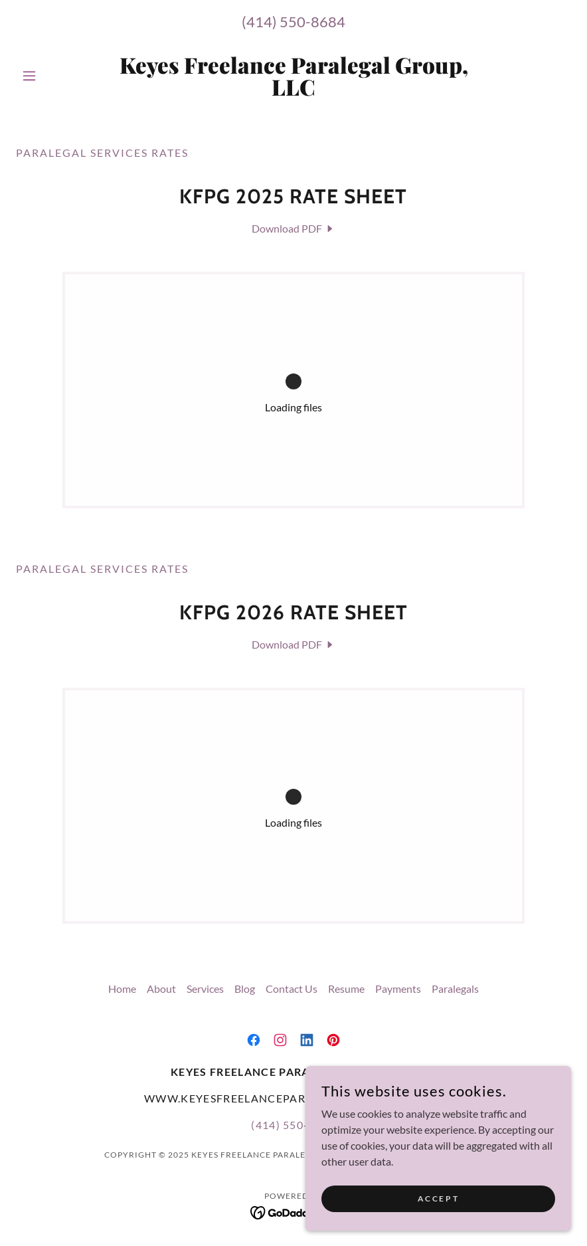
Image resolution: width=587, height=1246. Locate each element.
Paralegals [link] (455, 988)
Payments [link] (398, 988)
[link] (293, 91)
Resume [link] (346, 988)
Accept (438, 1198)
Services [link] (205, 988)
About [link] (161, 988)
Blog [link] (244, 988)
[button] (57, 75)
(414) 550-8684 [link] (293, 22)
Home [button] (122, 988)
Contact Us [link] (291, 988)
